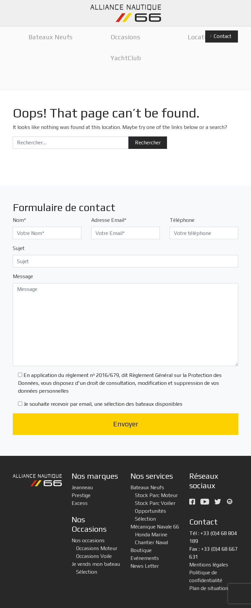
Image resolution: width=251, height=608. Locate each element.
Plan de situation (208, 588)
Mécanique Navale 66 (154, 527)
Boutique (141, 550)
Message (23, 276)
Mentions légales (208, 565)
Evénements (144, 558)
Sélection (86, 572)
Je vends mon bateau (96, 564)
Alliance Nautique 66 (125, 13)
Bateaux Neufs (147, 487)
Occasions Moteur (96, 548)
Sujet (19, 248)
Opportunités (150, 511)
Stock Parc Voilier (155, 503)
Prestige (81, 495)
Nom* (19, 220)
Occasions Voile (94, 556)
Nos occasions (88, 540)
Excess (80, 503)
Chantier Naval (151, 542)
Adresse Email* (108, 220)
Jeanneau (82, 487)
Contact (220, 37)
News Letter (144, 566)
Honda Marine (151, 534)
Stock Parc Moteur (156, 495)
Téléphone (182, 220)
